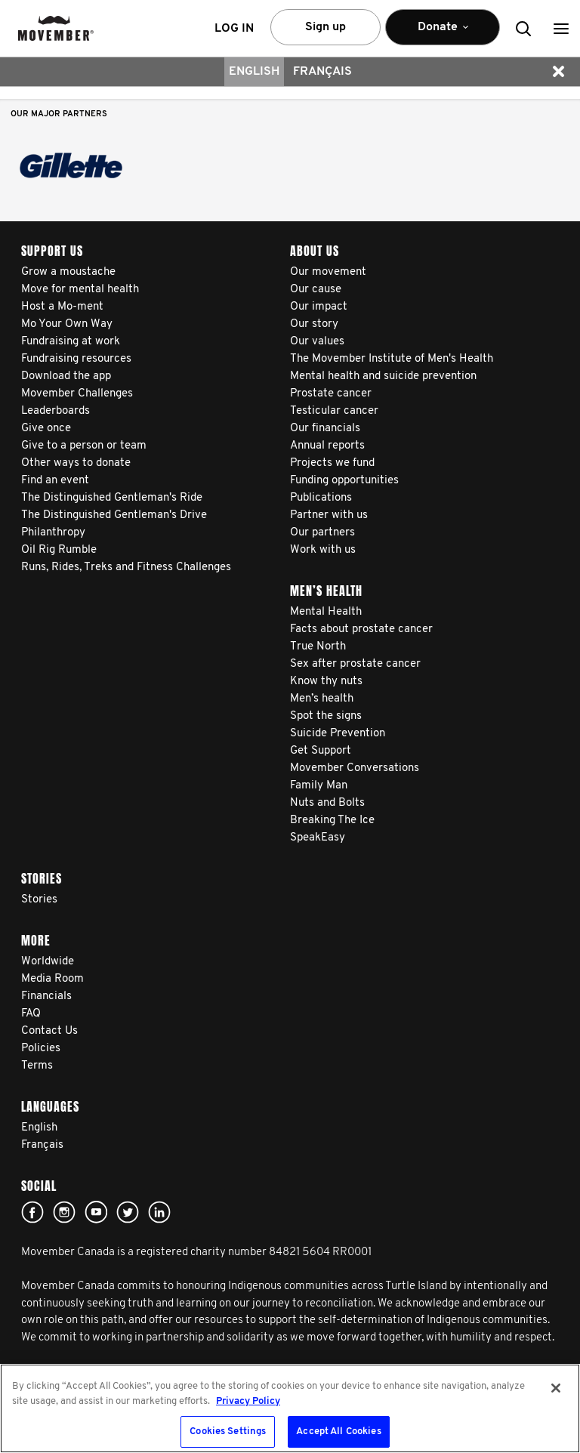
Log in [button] (234, 29)
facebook (32, 1212)
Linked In (159, 1212)
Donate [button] (442, 33)
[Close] (555, 1388)
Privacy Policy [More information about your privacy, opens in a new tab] (248, 1401)
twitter (127, 1212)
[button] (561, 28)
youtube (96, 1212)
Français (322, 72)
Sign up (325, 27)
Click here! (64, 1212)
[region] (290, 1408)
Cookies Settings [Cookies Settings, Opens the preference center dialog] (228, 1431)
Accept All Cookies (338, 1431)
